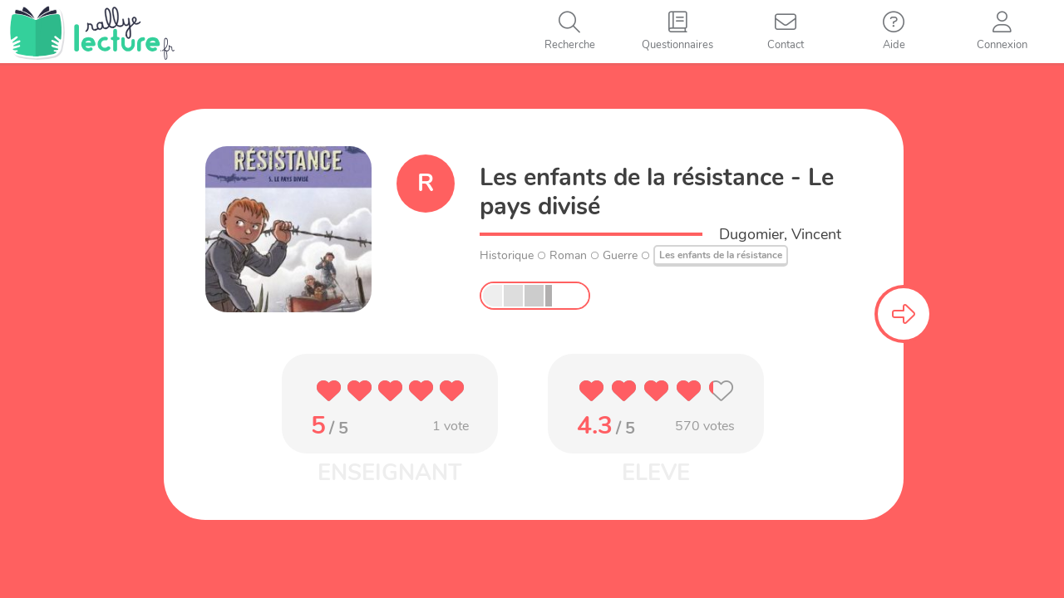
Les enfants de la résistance (720, 255)
